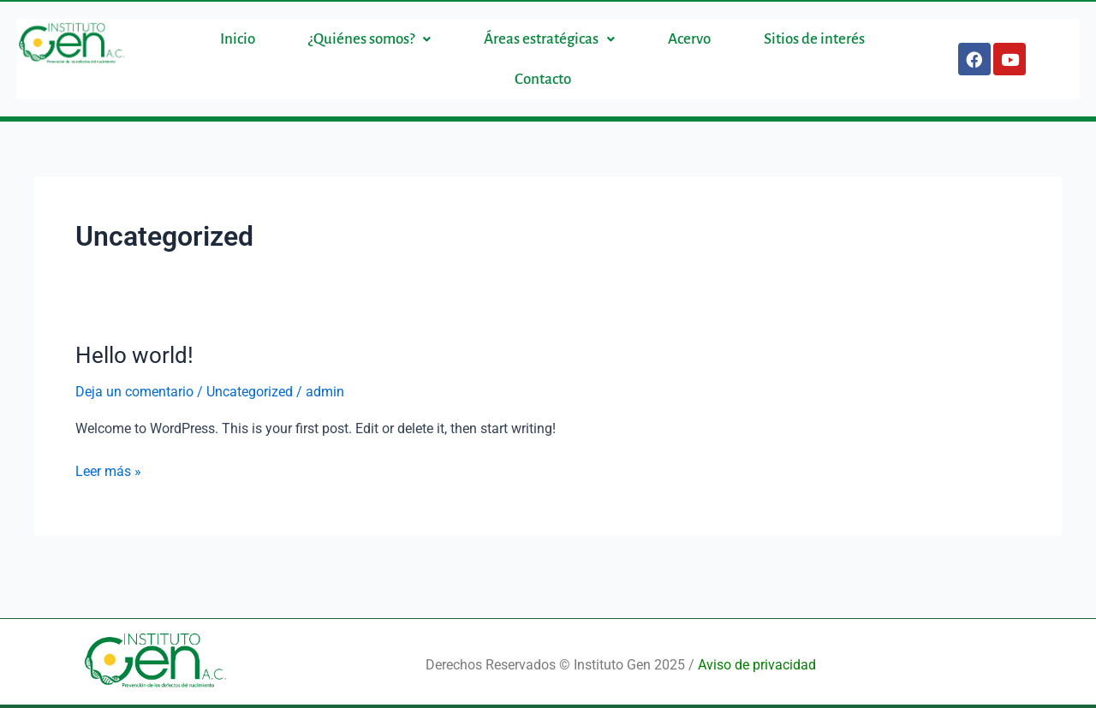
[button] (369, 39)
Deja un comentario (134, 392)
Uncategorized (249, 392)
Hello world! (134, 355)
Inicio (237, 39)
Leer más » (108, 470)
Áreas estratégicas (549, 39)
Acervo (689, 39)
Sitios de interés (814, 39)
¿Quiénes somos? (369, 39)
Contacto (543, 79)
